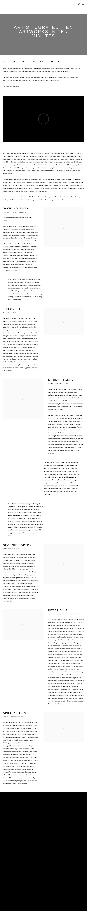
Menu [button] (82, 4)
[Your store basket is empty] (79, 4)
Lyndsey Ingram (18, 4)
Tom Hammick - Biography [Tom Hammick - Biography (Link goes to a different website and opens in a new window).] (11, 86)
